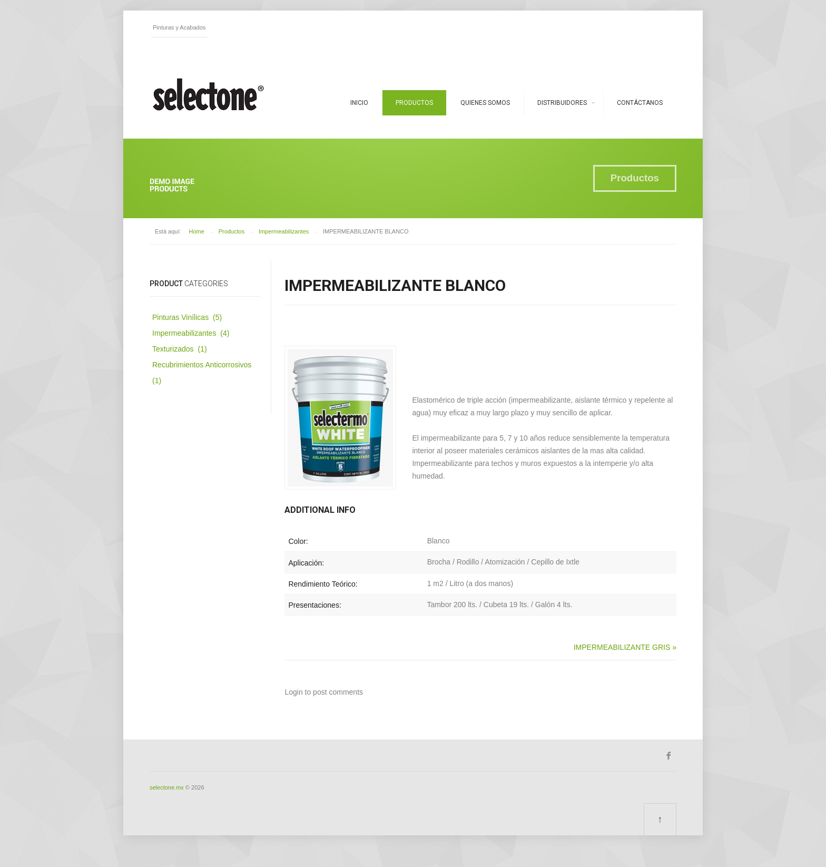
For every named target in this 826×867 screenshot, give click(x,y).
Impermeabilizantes (284, 231)
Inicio (359, 102)
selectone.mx (167, 787)
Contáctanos (640, 102)
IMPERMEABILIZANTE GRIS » (625, 647)
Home (196, 231)
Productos (414, 102)
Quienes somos (485, 102)
